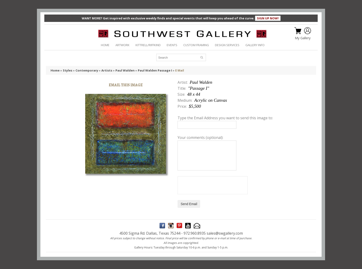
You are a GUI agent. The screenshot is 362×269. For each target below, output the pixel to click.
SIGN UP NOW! (268, 18)
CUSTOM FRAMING (196, 45)
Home (55, 70)
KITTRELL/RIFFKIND (148, 45)
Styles (67, 70)
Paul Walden (125, 70)
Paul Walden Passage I (155, 70)
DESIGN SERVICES (227, 45)
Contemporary (86, 70)
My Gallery (303, 38)
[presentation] (213, 185)
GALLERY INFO (255, 45)
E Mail (179, 70)
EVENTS (172, 45)
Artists (106, 70)
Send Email (189, 204)
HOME (105, 45)
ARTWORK (122, 45)
